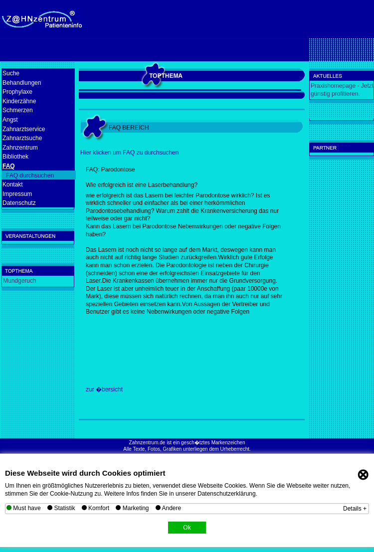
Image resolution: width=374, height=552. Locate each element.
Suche (10, 73)
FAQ (8, 166)
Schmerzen (17, 110)
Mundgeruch (19, 280)
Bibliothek (15, 156)
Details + (355, 508)
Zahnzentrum (20, 147)
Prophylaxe (17, 91)
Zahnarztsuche (22, 138)
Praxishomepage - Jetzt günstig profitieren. (342, 89)
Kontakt (12, 184)
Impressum (17, 193)
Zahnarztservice (23, 129)
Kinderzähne (19, 101)
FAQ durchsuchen (30, 175)
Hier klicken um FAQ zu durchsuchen (129, 152)
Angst (10, 119)
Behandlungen (21, 82)
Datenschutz (19, 202)
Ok (186, 527)
